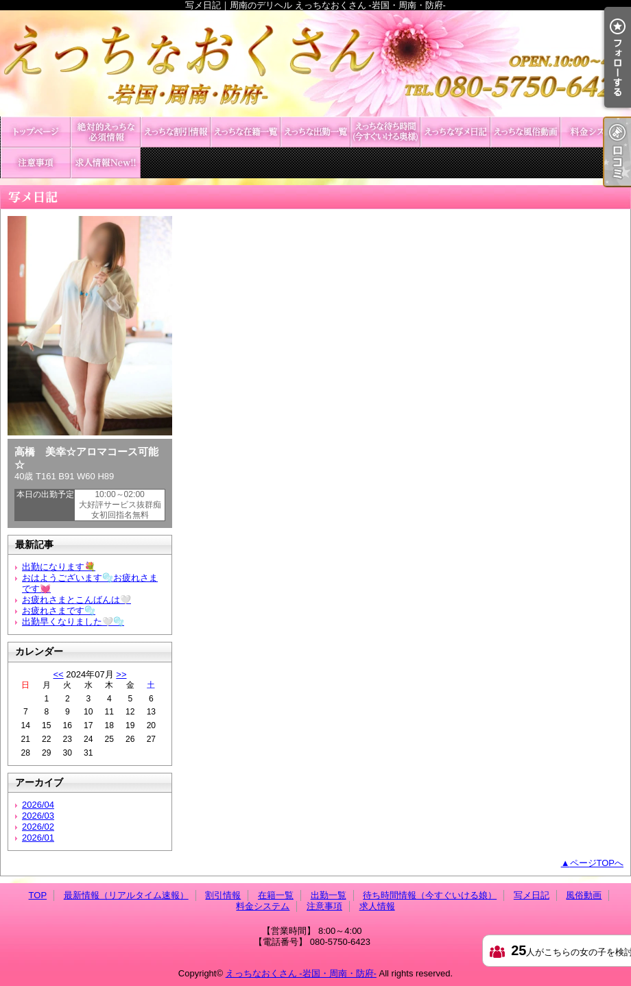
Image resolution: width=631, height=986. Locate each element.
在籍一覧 (246, 132)
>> (121, 674)
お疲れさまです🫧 (58, 610)
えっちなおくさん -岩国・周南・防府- (301, 973)
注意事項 (36, 162)
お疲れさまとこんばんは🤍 (76, 599)
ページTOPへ (597, 863)
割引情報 (176, 132)
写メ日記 (455, 132)
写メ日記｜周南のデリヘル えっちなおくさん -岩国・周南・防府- (315, 63)
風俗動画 (525, 132)
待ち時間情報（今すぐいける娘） (385, 132)
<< (58, 674)
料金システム (595, 132)
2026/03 (38, 815)
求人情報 (106, 162)
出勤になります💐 (58, 567)
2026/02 (38, 826)
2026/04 (38, 804)
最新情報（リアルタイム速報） (106, 132)
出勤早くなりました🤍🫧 (73, 621)
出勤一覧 (315, 132)
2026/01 (38, 837)
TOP (36, 132)
